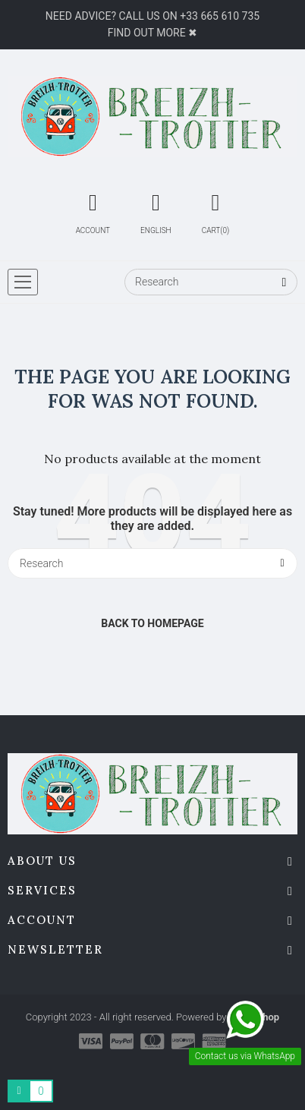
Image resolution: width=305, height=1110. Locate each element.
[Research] (210, 282)
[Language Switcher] (155, 211)
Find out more (147, 33)
